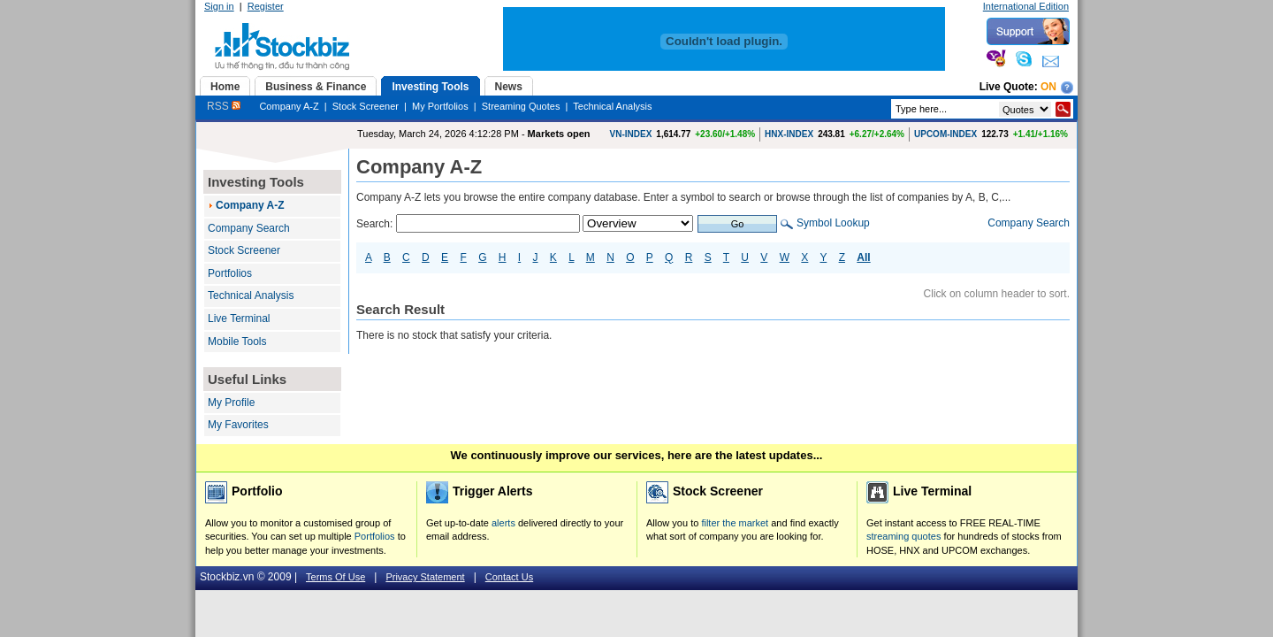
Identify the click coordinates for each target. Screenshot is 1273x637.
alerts (503, 523)
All (863, 257)
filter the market (734, 523)
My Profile (231, 402)
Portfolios (230, 273)
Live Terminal (239, 318)
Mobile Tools (237, 341)
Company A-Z (288, 106)
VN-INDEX (631, 134)
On (1048, 87)
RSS (223, 106)
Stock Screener (365, 106)
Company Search (249, 228)
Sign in (219, 6)
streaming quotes (903, 536)
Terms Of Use (335, 577)
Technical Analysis (612, 106)
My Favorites (238, 424)
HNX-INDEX (789, 134)
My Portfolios (440, 106)
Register (266, 6)
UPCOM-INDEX (945, 134)
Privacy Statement (424, 577)
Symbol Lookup (833, 223)
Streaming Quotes (521, 106)
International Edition (1026, 6)
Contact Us (509, 577)
